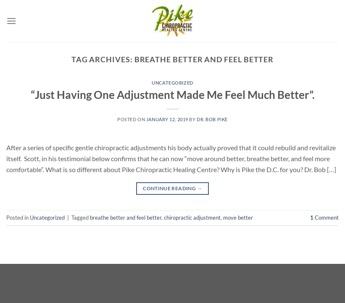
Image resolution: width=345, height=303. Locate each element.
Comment (324, 217)
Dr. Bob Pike (212, 119)
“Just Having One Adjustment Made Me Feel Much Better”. (173, 94)
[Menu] (11, 21)
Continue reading (172, 188)
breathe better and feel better (125, 217)
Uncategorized (172, 82)
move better (238, 217)
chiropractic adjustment (192, 217)
